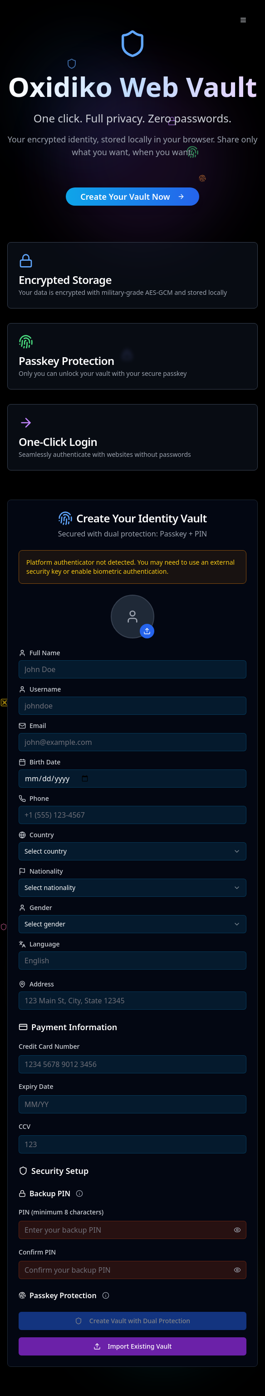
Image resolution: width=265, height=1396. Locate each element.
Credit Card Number (49, 1046)
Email (32, 725)
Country (36, 835)
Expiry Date (36, 1086)
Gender (35, 907)
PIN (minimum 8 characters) (61, 1212)
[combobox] (132, 851)
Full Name (39, 653)
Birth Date (39, 762)
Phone (34, 798)
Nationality (41, 871)
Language (39, 944)
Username (40, 689)
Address (36, 984)
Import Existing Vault (132, 1346)
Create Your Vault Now (132, 196)
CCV (24, 1126)
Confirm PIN (37, 1252)
